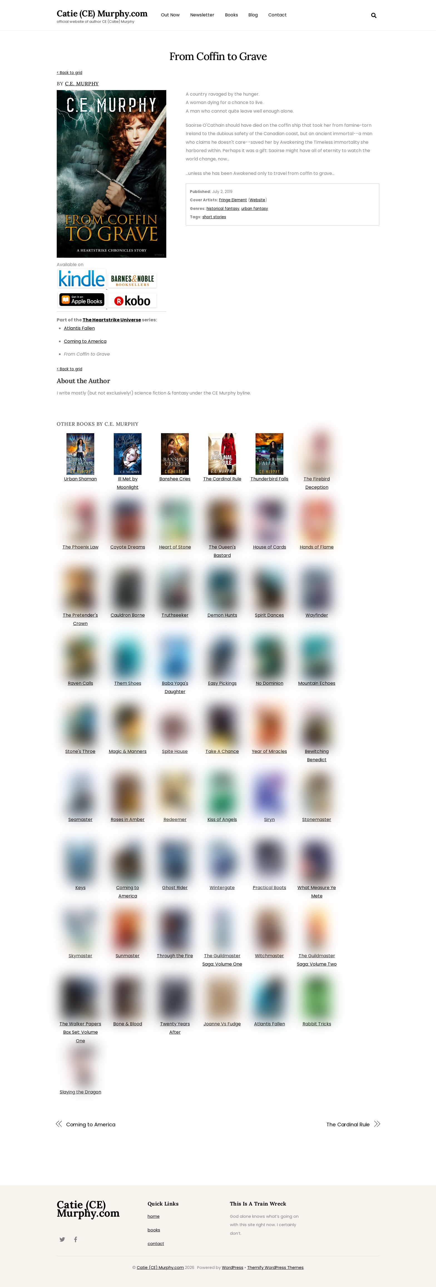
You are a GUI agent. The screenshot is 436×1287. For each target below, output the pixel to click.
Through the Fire (175, 956)
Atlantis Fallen (269, 1024)
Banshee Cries (174, 479)
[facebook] (75, 1239)
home (154, 1216)
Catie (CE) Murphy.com (160, 1267)
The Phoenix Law (80, 547)
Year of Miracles (269, 751)
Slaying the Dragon (80, 1092)
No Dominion (269, 683)
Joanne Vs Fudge (222, 1024)
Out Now (170, 15)
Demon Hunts (222, 615)
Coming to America (90, 1124)
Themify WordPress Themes (275, 1267)
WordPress (232, 1267)
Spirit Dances (269, 615)
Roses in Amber (128, 819)
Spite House (175, 751)
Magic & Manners (128, 751)
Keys (80, 887)
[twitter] (62, 1239)
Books (231, 15)
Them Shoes (127, 683)
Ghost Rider (175, 887)
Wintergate (222, 887)
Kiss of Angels (222, 819)
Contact (277, 15)
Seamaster (80, 819)
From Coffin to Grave (218, 56)
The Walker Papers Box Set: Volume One (80, 1032)
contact (156, 1243)
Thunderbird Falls (269, 479)
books (154, 1230)
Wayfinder (317, 615)
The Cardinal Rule (222, 479)
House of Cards (269, 547)
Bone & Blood (127, 1024)
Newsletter (202, 15)
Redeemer (175, 819)
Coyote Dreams (127, 547)
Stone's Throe (80, 751)
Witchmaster (269, 956)
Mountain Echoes (316, 683)
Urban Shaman (80, 479)
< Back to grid (69, 72)
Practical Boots (269, 887)
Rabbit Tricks (317, 1024)
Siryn (269, 819)
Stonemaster (316, 819)
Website (257, 200)
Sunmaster (128, 956)
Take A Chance (222, 751)
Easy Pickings (222, 683)
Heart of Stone (175, 547)
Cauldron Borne (128, 615)
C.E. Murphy (82, 83)
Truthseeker (175, 615)
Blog (253, 15)
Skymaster (80, 956)
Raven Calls (80, 683)
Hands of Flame (317, 547)
